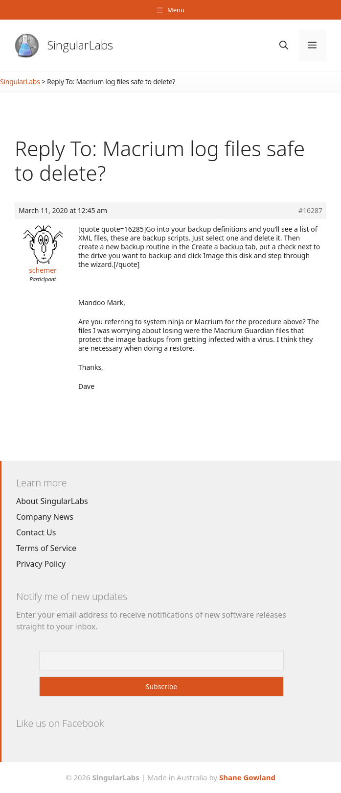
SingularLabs (80, 45)
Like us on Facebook (60, 723)
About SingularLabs (52, 501)
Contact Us (36, 532)
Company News (44, 516)
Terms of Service (46, 548)
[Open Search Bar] (284, 45)
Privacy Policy (41, 563)
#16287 (310, 210)
